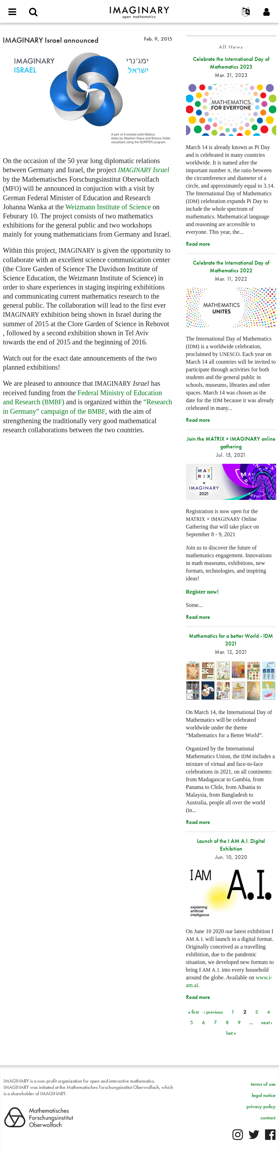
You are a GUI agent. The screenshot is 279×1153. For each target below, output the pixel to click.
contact (268, 1117)
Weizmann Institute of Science (108, 207)
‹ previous (213, 1012)
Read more (198, 243)
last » (231, 1033)
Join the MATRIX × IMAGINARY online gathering (231, 442)
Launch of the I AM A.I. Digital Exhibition (231, 844)
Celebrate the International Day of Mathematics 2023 (231, 62)
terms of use (263, 1084)
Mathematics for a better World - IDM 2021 (231, 639)
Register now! (202, 592)
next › (266, 1022)
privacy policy (261, 1106)
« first (193, 1012)
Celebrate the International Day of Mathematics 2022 (231, 266)
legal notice (264, 1095)
